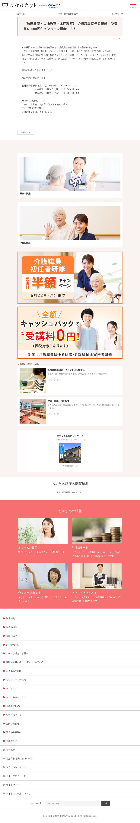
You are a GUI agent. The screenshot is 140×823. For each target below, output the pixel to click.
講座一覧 (21, 14)
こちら (38, 70)
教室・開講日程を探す (68, 14)
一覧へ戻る (26, 132)
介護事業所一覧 (70, 455)
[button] (133, 5)
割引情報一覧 (117, 14)
